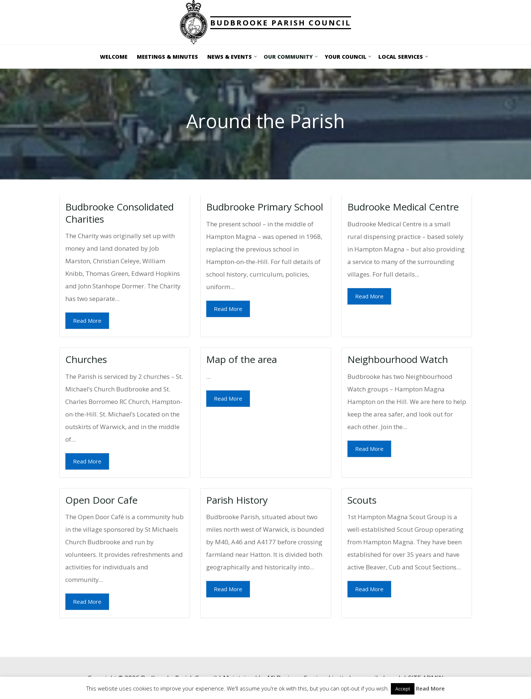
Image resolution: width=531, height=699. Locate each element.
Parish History (237, 499)
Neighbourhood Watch (397, 359)
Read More (87, 320)
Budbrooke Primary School (264, 206)
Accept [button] (402, 688)
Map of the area (241, 359)
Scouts (361, 499)
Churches (86, 359)
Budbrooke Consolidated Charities (119, 213)
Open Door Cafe (101, 499)
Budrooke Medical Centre (402, 206)
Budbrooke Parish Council (280, 22)
